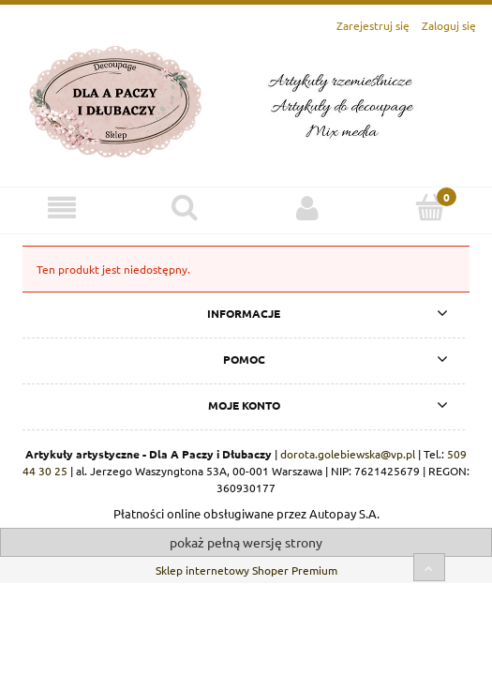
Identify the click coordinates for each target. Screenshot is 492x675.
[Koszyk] (430, 207)
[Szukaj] (184, 207)
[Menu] (61, 208)
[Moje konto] (308, 208)
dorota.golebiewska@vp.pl (347, 453)
